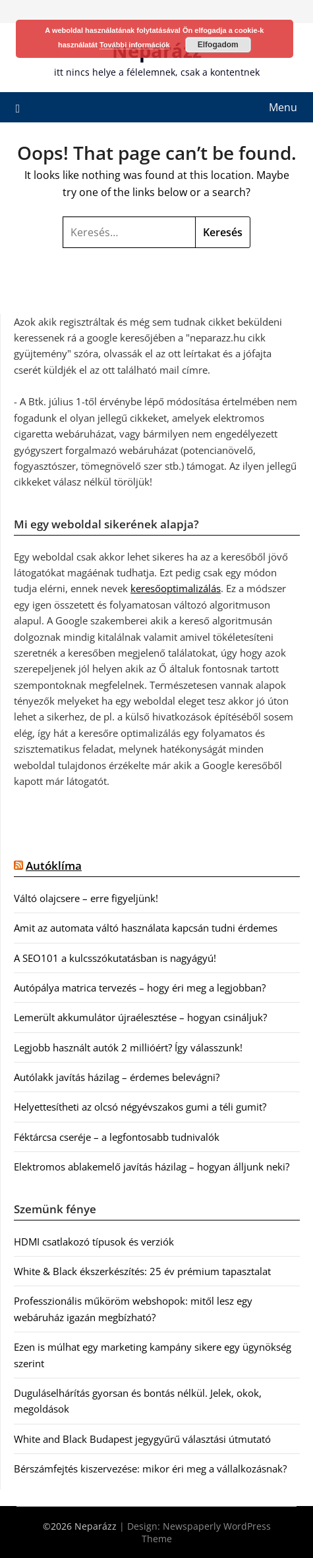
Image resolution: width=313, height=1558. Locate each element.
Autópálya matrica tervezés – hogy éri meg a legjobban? (140, 987)
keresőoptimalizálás (175, 588)
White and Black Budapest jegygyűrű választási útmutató (142, 1438)
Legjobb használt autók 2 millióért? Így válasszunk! (128, 1047)
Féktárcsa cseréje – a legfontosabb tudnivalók (116, 1136)
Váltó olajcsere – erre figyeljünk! (86, 898)
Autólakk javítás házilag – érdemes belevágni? (116, 1077)
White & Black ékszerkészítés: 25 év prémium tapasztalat (142, 1271)
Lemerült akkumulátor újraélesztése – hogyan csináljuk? (140, 1017)
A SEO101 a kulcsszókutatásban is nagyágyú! (115, 958)
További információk (135, 45)
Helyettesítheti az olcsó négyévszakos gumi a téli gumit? (140, 1106)
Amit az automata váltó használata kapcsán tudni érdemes (145, 927)
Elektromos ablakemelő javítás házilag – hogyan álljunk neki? (151, 1166)
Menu (283, 107)
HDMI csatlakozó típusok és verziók (94, 1241)
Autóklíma (54, 865)
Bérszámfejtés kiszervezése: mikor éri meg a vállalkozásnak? (150, 1468)
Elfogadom (218, 44)
